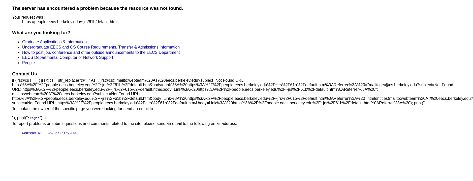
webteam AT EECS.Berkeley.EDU (49, 132)
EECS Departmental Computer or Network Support (67, 57)
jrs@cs (34, 118)
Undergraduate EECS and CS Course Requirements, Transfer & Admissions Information (101, 47)
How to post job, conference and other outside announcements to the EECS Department (101, 52)
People (28, 63)
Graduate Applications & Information (54, 42)
